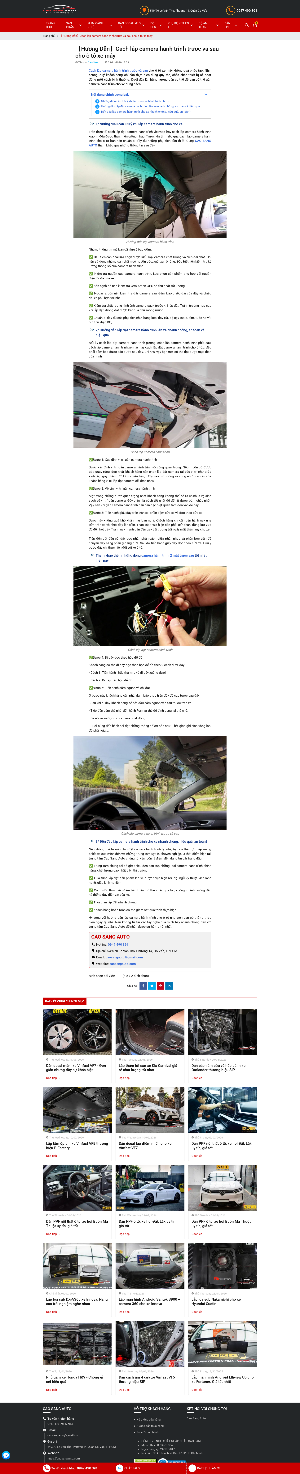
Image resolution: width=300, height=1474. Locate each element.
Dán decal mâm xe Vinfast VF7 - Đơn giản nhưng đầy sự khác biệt (76, 1067)
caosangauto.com (122, 964)
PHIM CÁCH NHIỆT (100, 25)
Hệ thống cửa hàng (148, 1419)
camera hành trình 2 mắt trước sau (167, 555)
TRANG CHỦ (50, 25)
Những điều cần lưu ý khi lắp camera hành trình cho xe (135, 101)
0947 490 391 (246, 11)
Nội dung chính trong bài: (110, 94)
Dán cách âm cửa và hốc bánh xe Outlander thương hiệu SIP (218, 1067)
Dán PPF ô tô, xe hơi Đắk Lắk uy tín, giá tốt (147, 1223)
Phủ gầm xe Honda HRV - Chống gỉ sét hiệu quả (74, 1379)
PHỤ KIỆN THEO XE (181, 25)
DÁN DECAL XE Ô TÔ (132, 25)
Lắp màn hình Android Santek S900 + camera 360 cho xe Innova (149, 1301)
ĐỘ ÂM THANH (209, 25)
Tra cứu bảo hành (147, 1432)
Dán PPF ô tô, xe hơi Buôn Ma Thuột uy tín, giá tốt (221, 1223)
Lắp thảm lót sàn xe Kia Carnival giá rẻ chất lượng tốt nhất (148, 1067)
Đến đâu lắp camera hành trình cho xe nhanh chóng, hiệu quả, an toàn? (146, 111)
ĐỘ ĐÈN (156, 25)
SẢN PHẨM (74, 25)
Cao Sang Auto (196, 1418)
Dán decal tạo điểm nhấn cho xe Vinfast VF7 (145, 1145)
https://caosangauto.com (63, 1458)
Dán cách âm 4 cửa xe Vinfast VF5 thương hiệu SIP (147, 1379)
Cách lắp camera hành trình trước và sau (118, 70)
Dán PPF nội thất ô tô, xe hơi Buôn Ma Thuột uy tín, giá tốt (77, 1223)
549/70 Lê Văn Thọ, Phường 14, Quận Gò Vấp (178, 10)
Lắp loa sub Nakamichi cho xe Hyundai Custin (216, 1301)
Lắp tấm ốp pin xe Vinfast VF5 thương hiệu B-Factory (77, 1145)
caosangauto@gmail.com (124, 957)
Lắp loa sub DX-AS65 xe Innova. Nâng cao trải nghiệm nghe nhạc (77, 1301)
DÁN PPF (231, 25)
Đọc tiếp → (53, 1078)
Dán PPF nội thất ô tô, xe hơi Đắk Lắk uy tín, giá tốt (222, 1145)
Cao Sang (93, 62)
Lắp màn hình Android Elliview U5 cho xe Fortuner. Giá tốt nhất (223, 1379)
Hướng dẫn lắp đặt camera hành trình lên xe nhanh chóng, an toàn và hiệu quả (150, 106)
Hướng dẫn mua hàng (150, 1426)
